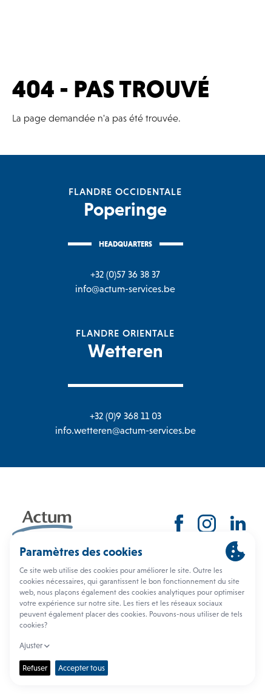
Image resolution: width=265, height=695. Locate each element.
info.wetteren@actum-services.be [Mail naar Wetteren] (125, 430)
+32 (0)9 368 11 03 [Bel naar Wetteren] (125, 416)
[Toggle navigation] (244, 27)
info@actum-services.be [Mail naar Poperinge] (125, 289)
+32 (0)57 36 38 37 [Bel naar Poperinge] (125, 274)
